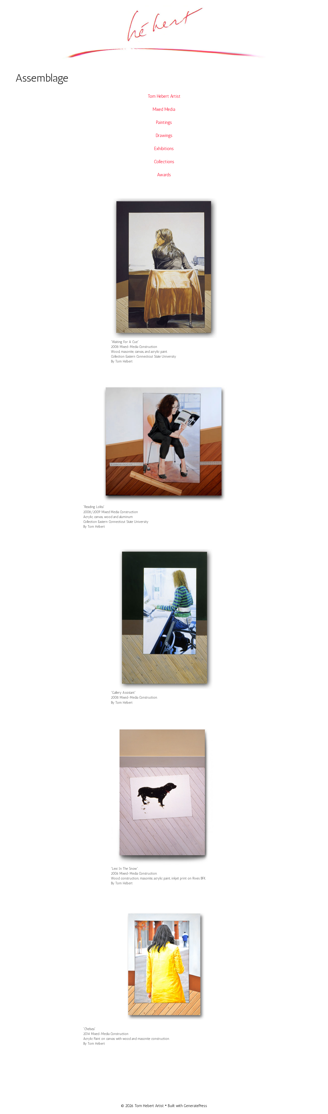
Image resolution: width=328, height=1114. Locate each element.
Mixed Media (164, 109)
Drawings (164, 135)
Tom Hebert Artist (164, 96)
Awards (164, 174)
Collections (164, 161)
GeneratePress (195, 1105)
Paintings (164, 122)
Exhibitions (164, 148)
